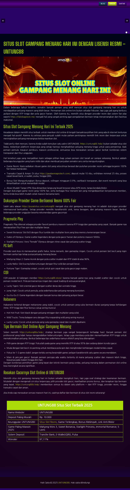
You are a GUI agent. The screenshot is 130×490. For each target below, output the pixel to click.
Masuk (107, 5)
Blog (95, 5)
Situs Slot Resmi (48, 424)
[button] (3, 22)
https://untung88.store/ (50, 280)
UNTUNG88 (64, 484)
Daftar (120, 5)
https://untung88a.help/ (31, 334)
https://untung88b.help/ (28, 386)
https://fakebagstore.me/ (22, 118)
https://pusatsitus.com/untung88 (38, 208)
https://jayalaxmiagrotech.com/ (55, 175)
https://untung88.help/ (91, 145)
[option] (126, 34)
